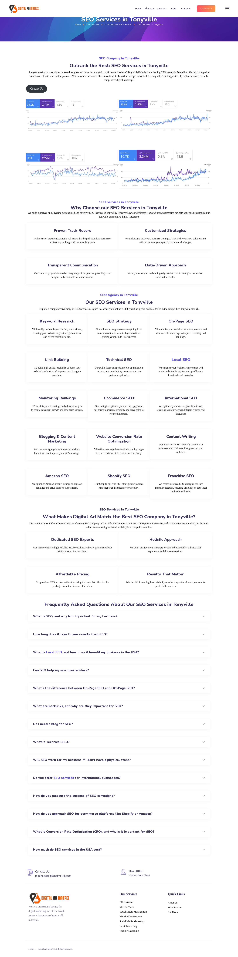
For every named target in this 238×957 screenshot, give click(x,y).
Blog (173, 8)
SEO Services (92, 24)
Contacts (185, 8)
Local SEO (181, 359)
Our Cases (173, 912)
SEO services (64, 778)
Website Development (130, 916)
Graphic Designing (129, 931)
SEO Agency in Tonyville (119, 295)
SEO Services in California (118, 24)
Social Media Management (133, 911)
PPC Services (126, 902)
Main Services (175, 907)
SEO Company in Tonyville (119, 58)
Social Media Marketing (131, 921)
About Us (149, 8)
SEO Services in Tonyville (119, 202)
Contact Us (36, 88)
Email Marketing (128, 926)
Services (161, 8)
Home (138, 8)
